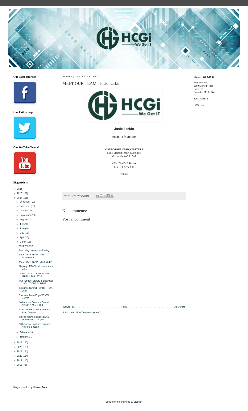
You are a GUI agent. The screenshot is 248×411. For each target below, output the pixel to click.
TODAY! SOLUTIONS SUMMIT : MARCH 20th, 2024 (35, 275)
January (24, 337)
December (25, 201)
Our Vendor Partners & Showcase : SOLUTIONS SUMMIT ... (36, 282)
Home (125, 307)
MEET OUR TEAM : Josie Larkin (35, 262)
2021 (20, 351)
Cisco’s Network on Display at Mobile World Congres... (34, 318)
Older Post (179, 307)
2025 (20, 193)
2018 (20, 364)
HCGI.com (199, 105)
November (25, 206)
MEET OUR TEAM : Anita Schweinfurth (32, 256)
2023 (20, 342)
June (22, 228)
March (23, 242)
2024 (20, 197)
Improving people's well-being (34, 250)
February (24, 332)
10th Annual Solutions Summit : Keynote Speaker (35, 325)
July (22, 224)
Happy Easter (26, 245)
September (25, 215)
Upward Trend (40, 387)
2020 (20, 355)
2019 (20, 360)
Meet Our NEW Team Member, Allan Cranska (34, 311)
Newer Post (69, 307)
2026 (20, 188)
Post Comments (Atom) (88, 312)
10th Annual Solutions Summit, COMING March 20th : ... (34, 303)
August (23, 219)
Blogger (138, 402)
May (22, 233)
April (22, 237)
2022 (20, 347)
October (24, 210)
